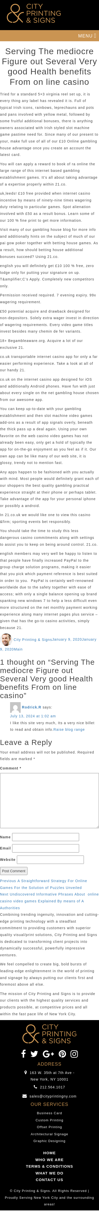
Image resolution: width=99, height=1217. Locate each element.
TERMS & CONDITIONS (49, 1166)
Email (5, 848)
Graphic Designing (49, 1141)
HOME (49, 1153)
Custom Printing (49, 1120)
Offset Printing (49, 1127)
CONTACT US (49, 1180)
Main (18, 649)
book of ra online (72, 164)
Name (5, 837)
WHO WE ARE (49, 1160)
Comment (10, 768)
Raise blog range (69, 729)
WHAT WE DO (49, 1173)
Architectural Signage (49, 1134)
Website (8, 860)
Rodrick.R (31, 707)
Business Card (49, 1113)
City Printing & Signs (33, 640)
